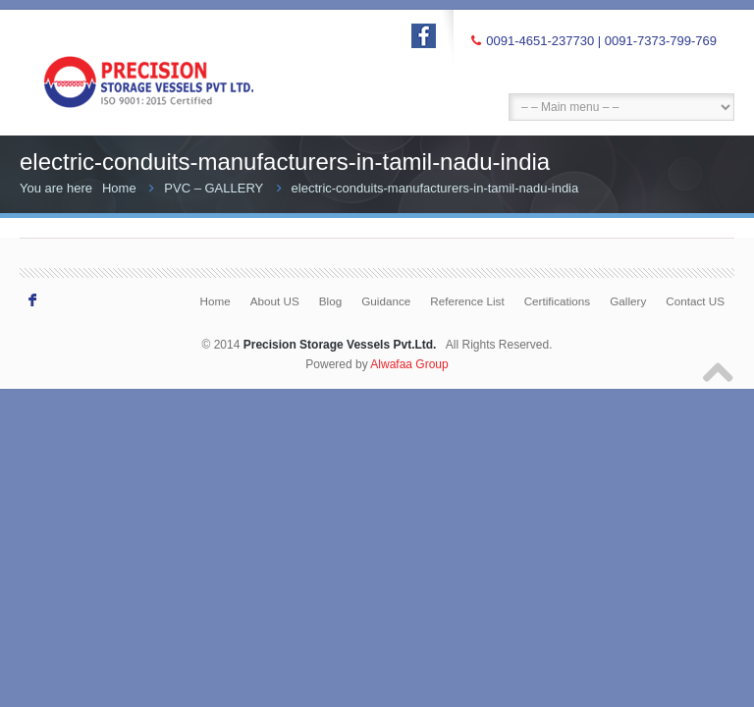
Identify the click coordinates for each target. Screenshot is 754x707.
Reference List (467, 301)
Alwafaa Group (409, 364)
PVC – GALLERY (213, 188)
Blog (330, 301)
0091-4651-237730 (540, 40)
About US (274, 301)
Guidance (385, 301)
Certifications (557, 301)
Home (119, 188)
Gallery (628, 301)
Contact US (695, 301)
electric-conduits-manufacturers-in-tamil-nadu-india (435, 188)
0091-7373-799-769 (661, 40)
